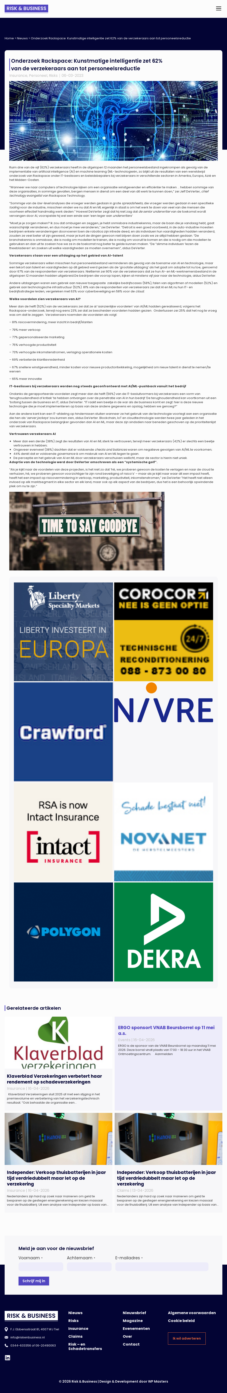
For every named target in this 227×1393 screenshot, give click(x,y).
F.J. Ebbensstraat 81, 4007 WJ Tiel (34, 1329)
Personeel (38, 75)
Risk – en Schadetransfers (85, 1346)
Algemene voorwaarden (192, 1313)
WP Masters (158, 1381)
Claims (75, 1336)
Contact (131, 1344)
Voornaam (31, 1257)
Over (127, 1336)
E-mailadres (129, 1257)
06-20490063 (45, 1345)
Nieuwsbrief (134, 1313)
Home (9, 38)
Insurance (18, 75)
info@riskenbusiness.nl (27, 1337)
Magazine (133, 1320)
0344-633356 (20, 1345)
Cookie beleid (181, 1320)
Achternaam (81, 1257)
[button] (218, 9)
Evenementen (136, 1328)
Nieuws (22, 38)
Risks (53, 75)
